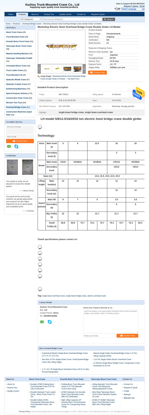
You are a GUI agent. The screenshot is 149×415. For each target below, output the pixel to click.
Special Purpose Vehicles (17, 93)
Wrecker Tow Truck (14, 103)
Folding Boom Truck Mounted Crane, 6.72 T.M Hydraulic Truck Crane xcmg (73, 386)
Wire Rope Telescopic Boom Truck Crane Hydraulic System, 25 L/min (104, 394)
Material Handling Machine (17, 54)
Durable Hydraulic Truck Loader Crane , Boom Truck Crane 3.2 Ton (43, 394)
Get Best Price (73, 79)
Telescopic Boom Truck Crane (19, 46)
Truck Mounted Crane (15, 37)
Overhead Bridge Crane (31, 24)
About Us (34, 14)
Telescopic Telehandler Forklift (19, 58)
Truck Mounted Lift (14, 75)
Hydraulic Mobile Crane (16, 80)
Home (10, 14)
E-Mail (126, 391)
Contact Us (81, 14)
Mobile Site (129, 398)
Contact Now (20, 141)
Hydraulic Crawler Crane (16, 84)
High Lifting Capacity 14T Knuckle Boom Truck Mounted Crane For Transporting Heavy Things (73, 403)
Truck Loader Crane (14, 70)
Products (22, 14)
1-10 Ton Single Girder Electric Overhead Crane (112, 359)
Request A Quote (131, 6)
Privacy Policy (24, 412)
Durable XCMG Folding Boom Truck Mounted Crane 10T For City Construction (43, 386)
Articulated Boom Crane (16, 66)
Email (142, 6)
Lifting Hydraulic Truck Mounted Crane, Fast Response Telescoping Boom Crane (104, 386)
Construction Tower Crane (17, 98)
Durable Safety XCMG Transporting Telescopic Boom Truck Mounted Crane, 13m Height (43, 403)
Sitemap (127, 394)
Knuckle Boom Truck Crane (18, 41)
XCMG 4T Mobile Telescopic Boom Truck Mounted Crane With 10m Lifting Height (103, 402)
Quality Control (65, 14)
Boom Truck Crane (14, 32)
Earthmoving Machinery (16, 89)
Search (110, 19)
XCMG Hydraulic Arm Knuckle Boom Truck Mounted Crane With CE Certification (73, 394)
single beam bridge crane (76, 296)
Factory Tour (49, 14)
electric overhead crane (96, 296)
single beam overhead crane (53, 296)
